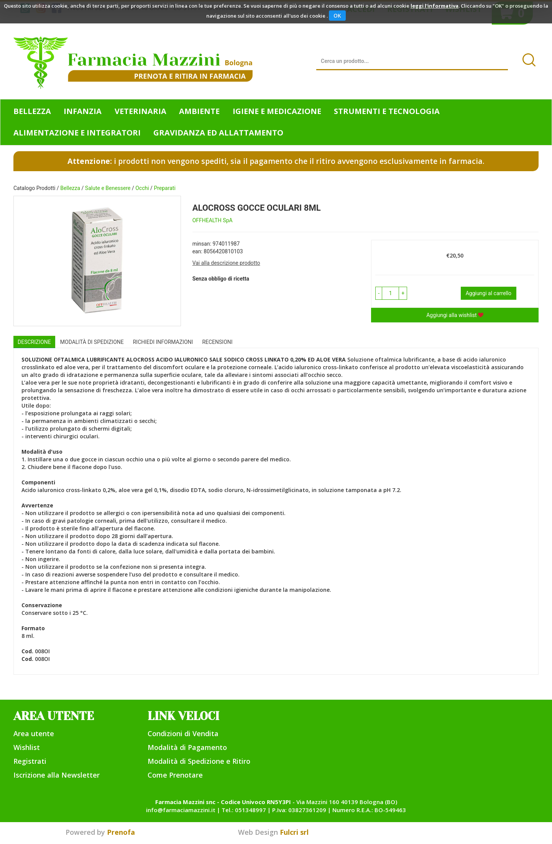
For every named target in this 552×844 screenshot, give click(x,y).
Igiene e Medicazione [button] (277, 111)
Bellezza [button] (32, 111)
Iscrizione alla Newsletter (56, 775)
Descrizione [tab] (34, 342)
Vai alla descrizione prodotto (226, 263)
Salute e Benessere (108, 188)
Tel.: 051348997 (244, 810)
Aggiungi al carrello (488, 293)
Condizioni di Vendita (183, 733)
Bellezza (70, 188)
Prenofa (121, 832)
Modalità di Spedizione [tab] (92, 342)
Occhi (142, 188)
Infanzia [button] (83, 111)
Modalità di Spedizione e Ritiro (199, 761)
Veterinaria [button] (140, 111)
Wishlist (26, 747)
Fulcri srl (294, 832)
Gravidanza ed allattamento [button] (218, 132)
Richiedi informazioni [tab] (163, 342)
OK (337, 15)
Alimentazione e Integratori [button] (77, 132)
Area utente (33, 733)
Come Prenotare (175, 775)
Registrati (29, 761)
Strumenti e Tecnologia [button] (387, 111)
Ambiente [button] (199, 111)
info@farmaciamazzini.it (180, 810)
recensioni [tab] (217, 342)
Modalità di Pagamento (187, 747)
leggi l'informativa (434, 5)
